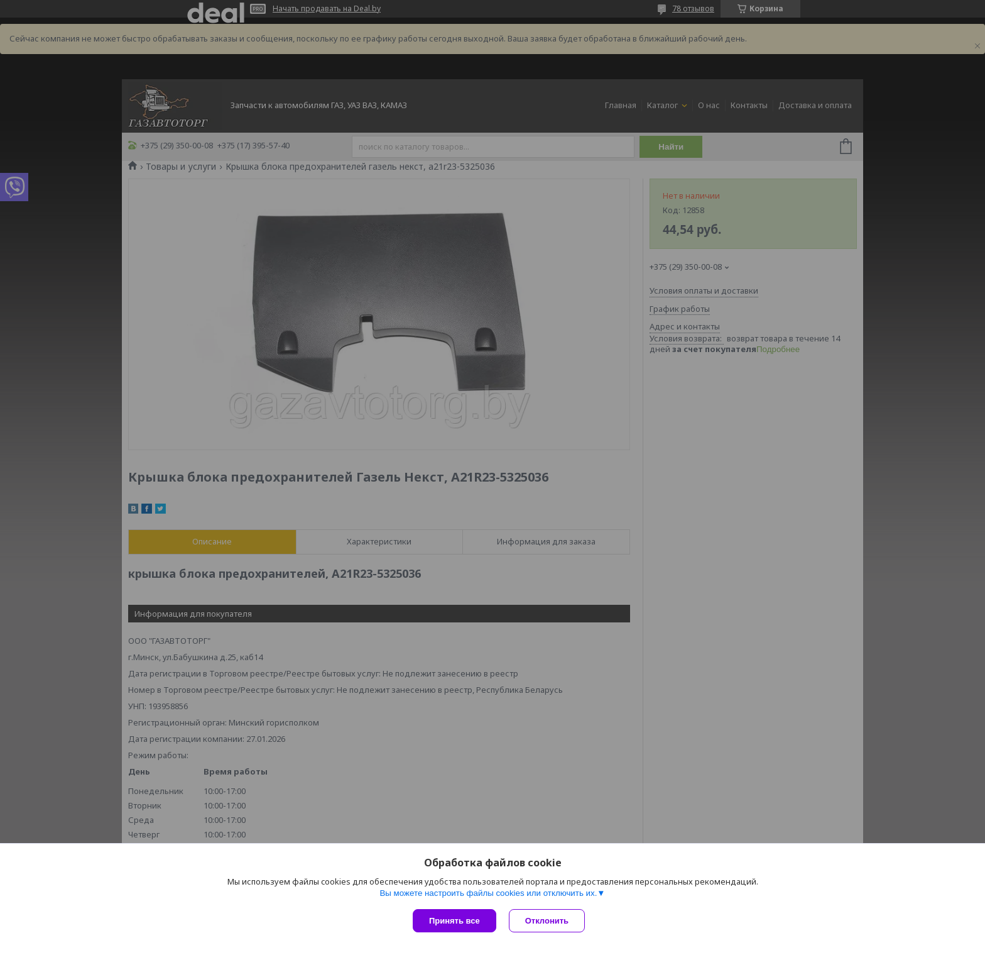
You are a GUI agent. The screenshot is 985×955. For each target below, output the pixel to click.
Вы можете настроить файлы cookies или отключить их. (488, 893)
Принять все (454, 920)
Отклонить (547, 920)
